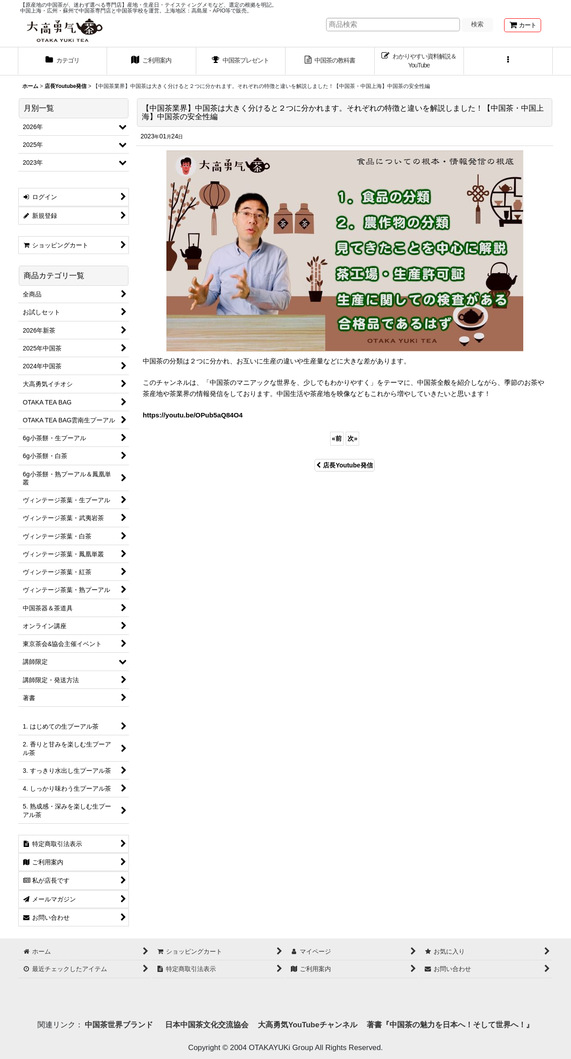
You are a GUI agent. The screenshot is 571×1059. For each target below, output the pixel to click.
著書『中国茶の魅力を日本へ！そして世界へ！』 (450, 1025)
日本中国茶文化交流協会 (206, 1025)
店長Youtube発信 (344, 465)
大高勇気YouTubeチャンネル (307, 1025)
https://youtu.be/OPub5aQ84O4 (193, 415)
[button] (508, 61)
